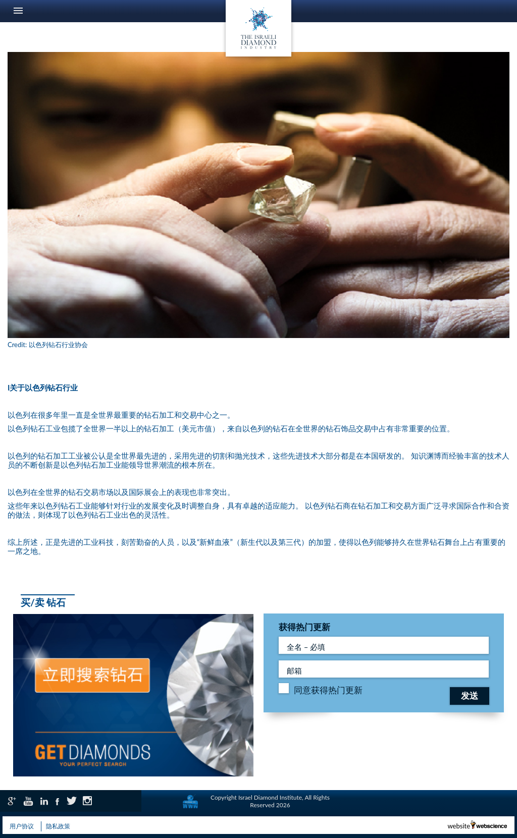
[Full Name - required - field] (384, 669)
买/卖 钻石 (43, 602)
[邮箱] (384, 669)
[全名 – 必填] (384, 645)
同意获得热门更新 (328, 690)
